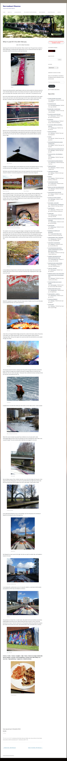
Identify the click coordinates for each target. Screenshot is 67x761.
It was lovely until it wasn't (53, 171)
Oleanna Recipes (17, 12)
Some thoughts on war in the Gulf (54, 192)
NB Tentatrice (53, 269)
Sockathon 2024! (51, 12)
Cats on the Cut (34, 738)
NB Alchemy (53, 167)
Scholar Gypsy (53, 183)
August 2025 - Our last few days (54, 242)
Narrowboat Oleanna (11, 6)
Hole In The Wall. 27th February (35, 747)
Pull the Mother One (54, 259)
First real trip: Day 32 (52, 103)
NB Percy (52, 172)
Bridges (27, 738)
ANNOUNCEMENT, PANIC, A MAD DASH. (55, 237)
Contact (59, 12)
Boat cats (23, 738)
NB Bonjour (53, 100)
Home (4, 12)
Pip (27, 739)
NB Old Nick (53, 110)
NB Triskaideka (53, 285)
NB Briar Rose (53, 226)
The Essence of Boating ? (52, 299)
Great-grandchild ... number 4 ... (54, 294)
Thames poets (51, 213)
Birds (20, 738)
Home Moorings (51, 208)
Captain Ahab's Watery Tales (56, 233)
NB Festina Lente (54, 214)
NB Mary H (53, 244)
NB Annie (52, 252)
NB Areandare (53, 221)
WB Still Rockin (53, 295)
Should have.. (50, 119)
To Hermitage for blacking (53, 181)
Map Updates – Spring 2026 (53, 202)
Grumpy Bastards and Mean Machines (55, 160)
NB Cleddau (53, 199)
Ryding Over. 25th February (9, 747)
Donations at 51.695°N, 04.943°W (54, 197)
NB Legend (53, 278)
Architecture (14, 738)
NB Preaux (53, 133)
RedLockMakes (42, 12)
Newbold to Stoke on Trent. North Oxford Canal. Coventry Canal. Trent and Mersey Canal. (56, 275)
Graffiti (9, 739)
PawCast (49, 136)
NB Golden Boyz (54, 290)
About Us (10, 12)
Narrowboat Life (14, 739)
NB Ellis (52, 145)
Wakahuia (53, 178)
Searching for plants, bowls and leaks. (55, 263)
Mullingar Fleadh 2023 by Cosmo (54, 288)
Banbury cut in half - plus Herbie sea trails (56, 187)
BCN (18, 738)
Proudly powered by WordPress (8, 755)
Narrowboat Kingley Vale (55, 105)
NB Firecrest (53, 162)
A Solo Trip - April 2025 (52, 268)
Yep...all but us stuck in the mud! (54, 114)
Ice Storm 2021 (51, 304)
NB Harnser (53, 209)
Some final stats (51, 225)
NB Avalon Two (53, 239)
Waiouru (52, 193)
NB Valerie (53, 306)
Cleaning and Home (52, 166)
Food (38, 738)
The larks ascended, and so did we (54, 98)
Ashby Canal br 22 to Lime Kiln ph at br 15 (56, 148)
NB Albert (53, 300)
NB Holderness (53, 264)
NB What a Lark (54, 127)
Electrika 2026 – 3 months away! (54, 109)
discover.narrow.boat (52, 131)
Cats (29, 738)
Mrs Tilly (52, 138)
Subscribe (52, 86)
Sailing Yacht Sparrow (55, 121)
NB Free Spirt (53, 115)
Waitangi (50, 176)
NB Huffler (53, 150)
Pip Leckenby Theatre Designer (30, 12)
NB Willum (53, 157)
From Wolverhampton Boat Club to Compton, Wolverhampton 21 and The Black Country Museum (55, 249)
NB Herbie (53, 188)
